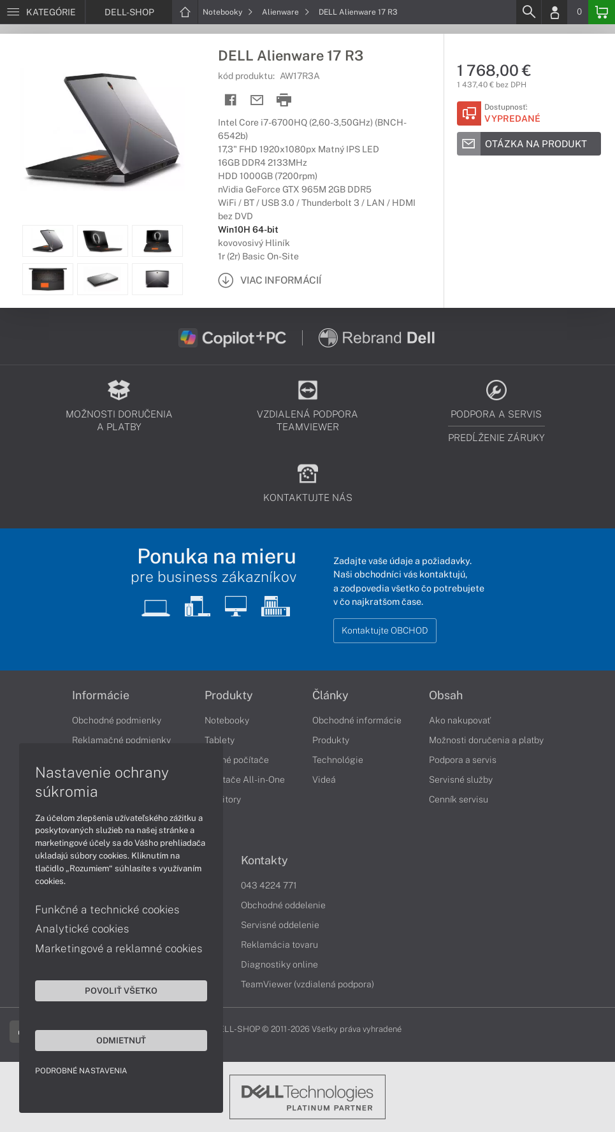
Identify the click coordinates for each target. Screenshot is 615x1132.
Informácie (100, 695)
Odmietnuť (121, 1040)
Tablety (220, 740)
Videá (324, 779)
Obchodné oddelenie (283, 905)
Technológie (337, 760)
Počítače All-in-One (245, 779)
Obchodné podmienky (116, 720)
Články (330, 695)
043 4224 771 (269, 885)
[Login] (554, 12)
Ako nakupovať (460, 720)
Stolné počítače (237, 760)
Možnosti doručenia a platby (486, 740)
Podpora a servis (462, 760)
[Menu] (42, 12)
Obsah (446, 695)
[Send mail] (257, 100)
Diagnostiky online (279, 964)
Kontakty (264, 860)
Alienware (286, 12)
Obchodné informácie (357, 720)
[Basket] (601, 12)
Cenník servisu (458, 799)
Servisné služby (461, 779)
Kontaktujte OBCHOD (385, 630)
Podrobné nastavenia (81, 1070)
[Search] (528, 12)
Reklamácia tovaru (279, 945)
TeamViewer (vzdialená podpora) (307, 984)
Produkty (229, 695)
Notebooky (228, 12)
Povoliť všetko (121, 990)
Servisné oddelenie (280, 925)
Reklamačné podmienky (121, 740)
